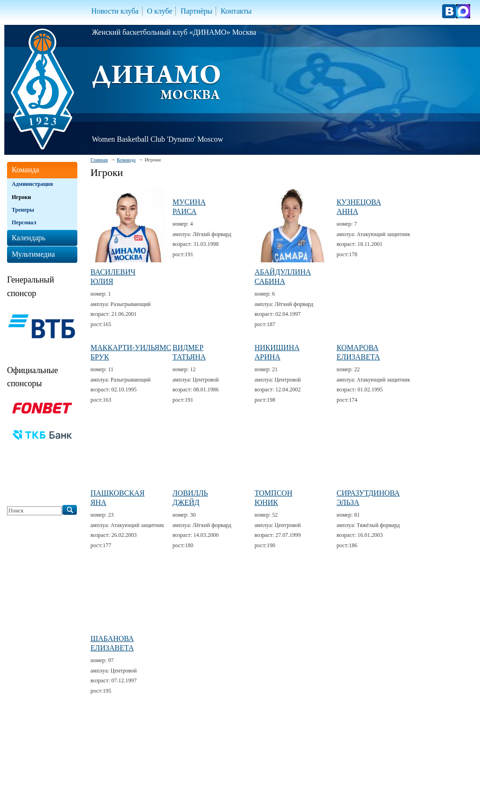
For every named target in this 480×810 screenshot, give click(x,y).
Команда (126, 159)
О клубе (159, 11)
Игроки (21, 197)
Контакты (236, 11)
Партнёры (196, 11)
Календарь (28, 238)
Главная (99, 159)
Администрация (32, 184)
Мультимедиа (33, 254)
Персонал (24, 222)
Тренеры (23, 209)
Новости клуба (115, 11)
